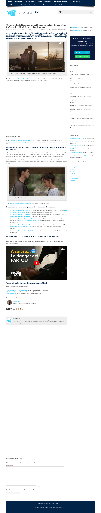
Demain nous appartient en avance (77, 138)
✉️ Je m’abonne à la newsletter (82, 52)
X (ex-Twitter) (74, 166)
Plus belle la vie (26, 5)
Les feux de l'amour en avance (76, 152)
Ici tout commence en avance (76, 145)
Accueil (10, 1)
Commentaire (9, 465)
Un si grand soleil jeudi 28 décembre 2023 (20, 224)
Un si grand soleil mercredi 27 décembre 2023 (21, 218)
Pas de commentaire (63, 29)
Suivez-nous (18, 1)
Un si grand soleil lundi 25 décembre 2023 (20, 210)
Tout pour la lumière (84, 155)
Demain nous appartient (60, 1)
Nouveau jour (73, 155)
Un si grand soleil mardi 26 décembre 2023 (20, 214)
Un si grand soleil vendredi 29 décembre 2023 (21, 230)
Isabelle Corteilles (44, 29)
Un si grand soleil (13, 5)
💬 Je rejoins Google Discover (82, 56)
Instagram (73, 169)
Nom (39, 482)
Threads (72, 171)
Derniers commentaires (44, 1)
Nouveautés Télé (9, 22)
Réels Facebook (47, 5)
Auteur (52, 503)
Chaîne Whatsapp (59, 5)
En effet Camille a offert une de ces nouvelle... (85, 122)
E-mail (39, 486)
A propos (57, 503)
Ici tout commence (76, 1)
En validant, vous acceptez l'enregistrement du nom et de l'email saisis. (20, 489)
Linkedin (73, 180)
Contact (48, 503)
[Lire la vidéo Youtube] (36, 263)
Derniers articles (29, 1)
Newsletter (37, 5)
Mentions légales (42, 503)
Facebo (72, 167)
